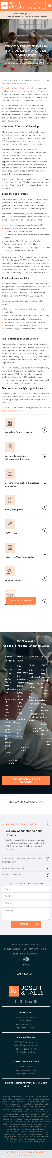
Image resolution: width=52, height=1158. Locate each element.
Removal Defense (13, 580)
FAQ (24, 949)
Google (21, 1001)
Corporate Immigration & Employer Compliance (22, 484)
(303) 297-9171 (32, 13)
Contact (32, 953)
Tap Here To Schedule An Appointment (26, 1154)
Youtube (30, 1001)
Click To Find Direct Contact (26, 16)
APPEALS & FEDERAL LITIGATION (22, 824)
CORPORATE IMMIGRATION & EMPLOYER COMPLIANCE (22, 860)
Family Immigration (14, 509)
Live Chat (36, 3)
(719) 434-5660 (29, 1049)
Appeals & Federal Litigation (18, 432)
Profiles (15, 944)
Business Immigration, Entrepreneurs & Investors (18, 457)
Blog (43, 949)
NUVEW (10, 1141)
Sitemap (41, 1139)
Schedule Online (37, 8)
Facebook (16, 1001)
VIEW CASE (12, 762)
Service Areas (12, 949)
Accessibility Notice (23, 1141)
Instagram (35, 1001)
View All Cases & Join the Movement (26, 780)
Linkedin (26, 1001)
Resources (31, 1139)
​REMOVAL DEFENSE (12, 874)
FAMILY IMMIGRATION (13, 868)
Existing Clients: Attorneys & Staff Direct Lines (26, 1084)
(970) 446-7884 (29, 1070)
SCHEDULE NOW (19, 600)
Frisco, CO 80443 (26, 1066)
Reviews (33, 949)
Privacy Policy (40, 1141)
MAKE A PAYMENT (25, 973)
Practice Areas (31, 944)
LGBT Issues (11, 533)
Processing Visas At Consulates (20, 556)
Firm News (19, 953)
